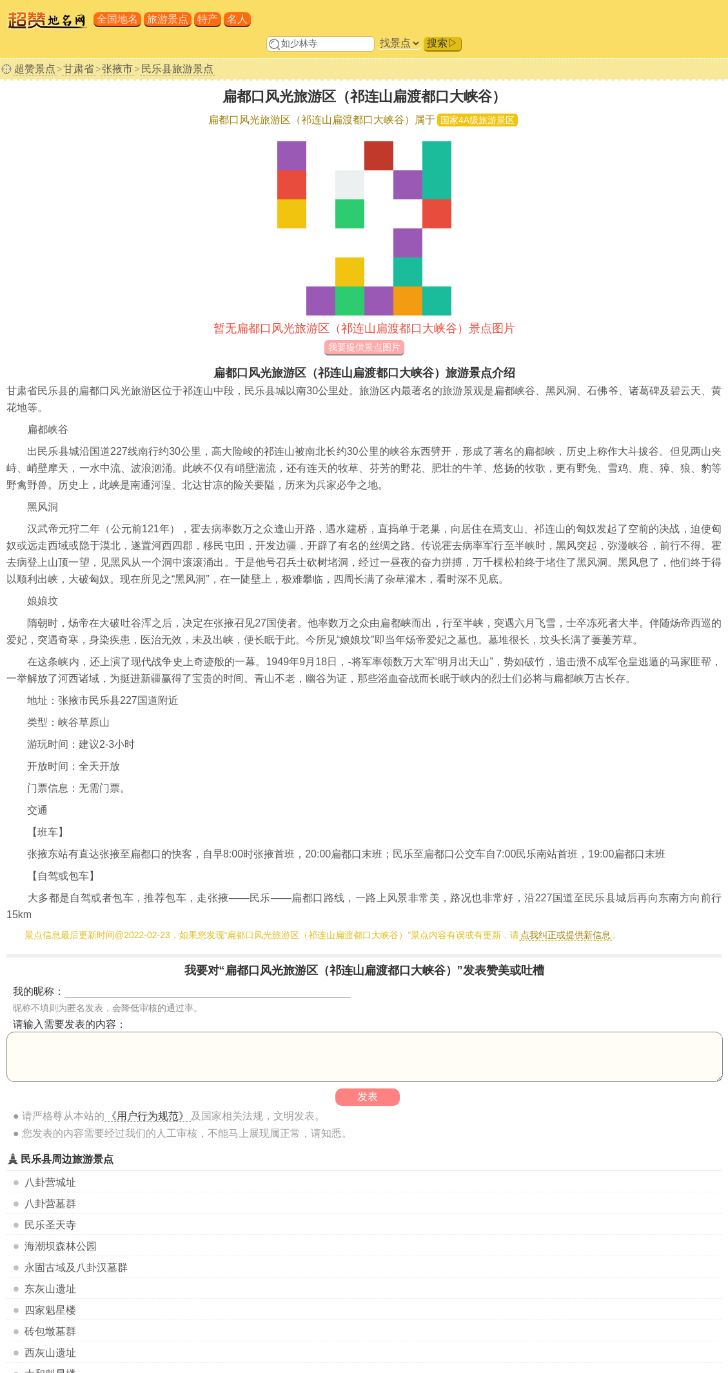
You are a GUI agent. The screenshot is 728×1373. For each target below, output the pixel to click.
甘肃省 (78, 68)
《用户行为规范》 (147, 1115)
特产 (207, 19)
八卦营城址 (50, 1182)
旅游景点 (167, 19)
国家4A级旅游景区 (477, 120)
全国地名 (117, 19)
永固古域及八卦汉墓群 (76, 1267)
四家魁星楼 (50, 1310)
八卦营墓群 (50, 1203)
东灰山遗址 (50, 1288)
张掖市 (117, 68)
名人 (237, 19)
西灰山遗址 (50, 1352)
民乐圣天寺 (50, 1224)
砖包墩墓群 (50, 1331)
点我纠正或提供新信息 (565, 935)
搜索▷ (442, 42)
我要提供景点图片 (364, 347)
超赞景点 (34, 68)
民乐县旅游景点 (177, 68)
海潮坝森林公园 (61, 1246)
